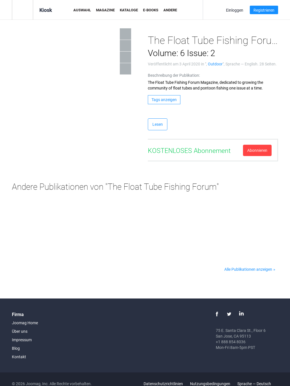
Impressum (22, 339)
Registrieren (263, 10)
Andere (170, 9)
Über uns (19, 331)
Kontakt (19, 356)
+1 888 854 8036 (231, 341)
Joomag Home (25, 322)
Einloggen (234, 10)
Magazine (105, 9)
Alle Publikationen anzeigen (248, 269)
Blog (16, 348)
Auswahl (82, 9)
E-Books (150, 9)
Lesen (157, 124)
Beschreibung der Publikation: (174, 75)
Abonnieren (257, 150)
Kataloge (129, 9)
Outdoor (215, 64)
